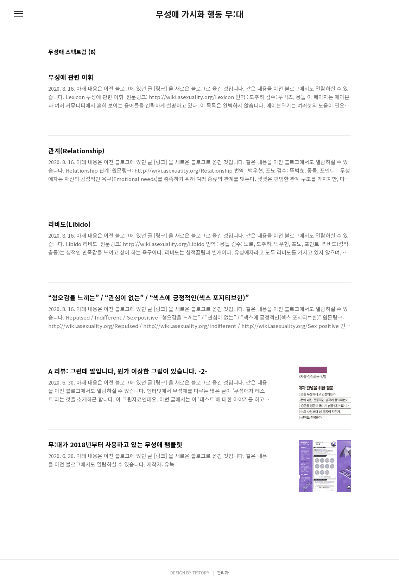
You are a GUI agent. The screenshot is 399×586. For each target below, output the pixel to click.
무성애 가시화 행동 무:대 (199, 14)
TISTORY (200, 572)
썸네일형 (336, 52)
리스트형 (346, 52)
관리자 (223, 572)
